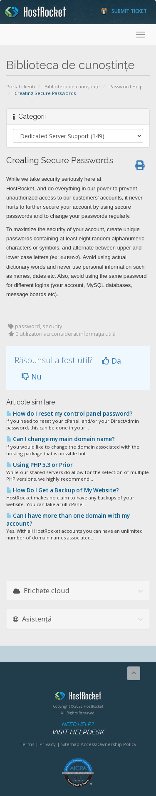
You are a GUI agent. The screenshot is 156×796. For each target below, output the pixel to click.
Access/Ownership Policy (108, 744)
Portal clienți (20, 86)
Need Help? (77, 728)
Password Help (126, 86)
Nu (32, 377)
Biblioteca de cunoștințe (72, 86)
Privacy (48, 744)
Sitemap (70, 744)
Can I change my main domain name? (60, 439)
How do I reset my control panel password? (69, 413)
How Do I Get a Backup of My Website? (62, 490)
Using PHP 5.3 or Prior (39, 465)
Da (111, 361)
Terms (27, 744)
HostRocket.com (78, 697)
